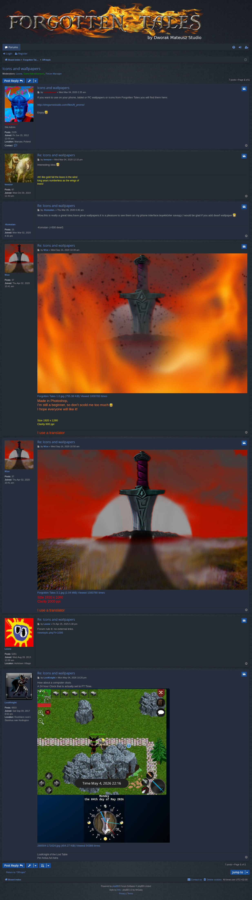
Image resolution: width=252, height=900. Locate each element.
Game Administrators (33, 73)
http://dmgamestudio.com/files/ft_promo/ (60, 104)
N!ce (7, 275)
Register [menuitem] (247, 48)
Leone (19, 73)
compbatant (11, 124)
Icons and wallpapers (21, 68)
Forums (13, 47)
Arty (119, 890)
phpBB (115, 886)
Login (9, 53)
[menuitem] (234, 47)
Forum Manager (54, 73)
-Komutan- (10, 224)
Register (22, 53)
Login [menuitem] (241, 48)
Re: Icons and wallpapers (56, 155)
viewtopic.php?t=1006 (50, 632)
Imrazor (9, 184)
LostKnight (11, 702)
